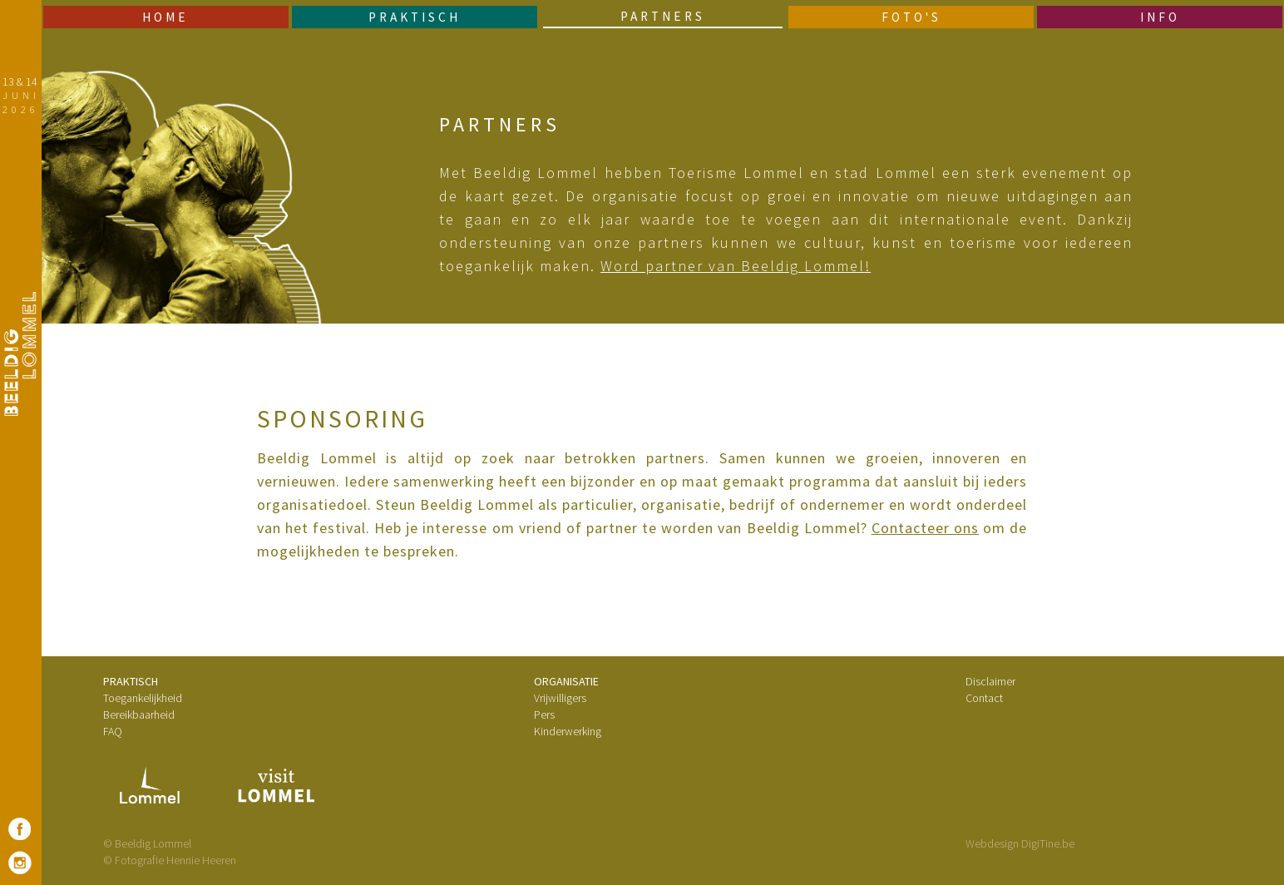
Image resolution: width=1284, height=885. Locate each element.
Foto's (911, 17)
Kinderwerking (567, 731)
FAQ (112, 731)
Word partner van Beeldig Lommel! (735, 265)
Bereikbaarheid (139, 714)
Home (165, 17)
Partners (662, 16)
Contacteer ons (925, 527)
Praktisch (414, 17)
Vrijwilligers (560, 697)
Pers (544, 714)
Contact (984, 697)
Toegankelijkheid (142, 697)
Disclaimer (990, 681)
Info (1160, 17)
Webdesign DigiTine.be (1019, 843)
